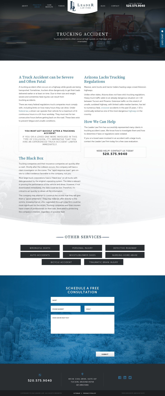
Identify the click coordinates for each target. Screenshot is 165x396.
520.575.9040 (135, 5)
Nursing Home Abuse (125, 255)
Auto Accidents (40, 255)
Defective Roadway (125, 248)
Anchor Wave (139, 393)
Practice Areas (37, 6)
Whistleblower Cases (82, 255)
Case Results (49, 6)
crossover (105, 108)
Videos (61, 6)
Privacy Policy (89, 393)
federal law (23, 111)
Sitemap (77, 393)
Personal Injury (82, 248)
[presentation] (67, 344)
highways (132, 111)
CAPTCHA (56, 338)
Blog (103, 6)
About (25, 6)
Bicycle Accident (61, 262)
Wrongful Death (40, 248)
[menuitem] (25, 6)
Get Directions (82, 385)
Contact (115, 6)
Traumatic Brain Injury (103, 262)
